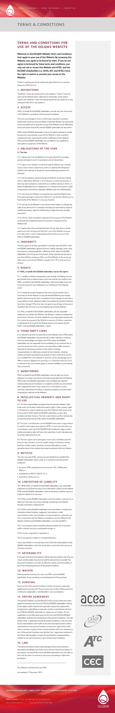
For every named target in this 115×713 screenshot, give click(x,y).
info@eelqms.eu (31, 85)
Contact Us (69, 8)
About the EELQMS (27, 8)
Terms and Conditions (14, 703)
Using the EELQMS (50, 8)
